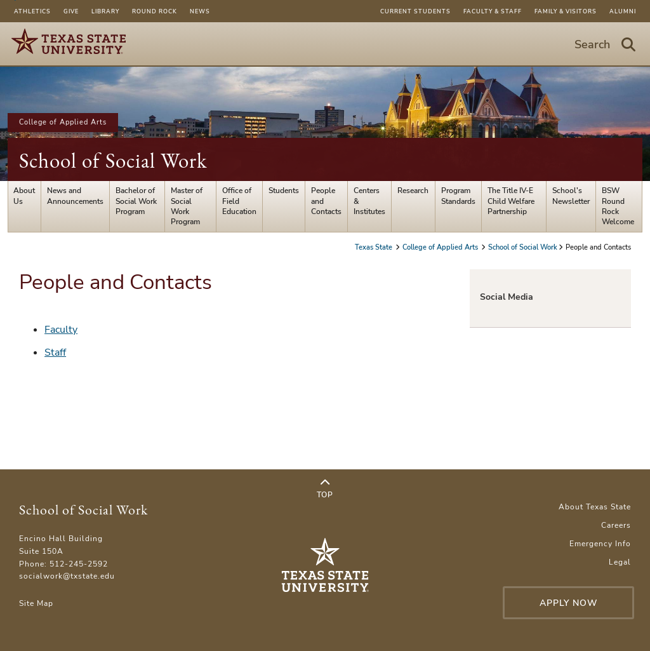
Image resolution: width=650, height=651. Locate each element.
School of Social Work (113, 160)
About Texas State (595, 507)
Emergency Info (600, 544)
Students (284, 190)
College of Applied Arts (63, 122)
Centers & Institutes (369, 201)
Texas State (374, 247)
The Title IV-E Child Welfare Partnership (511, 201)
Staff (55, 352)
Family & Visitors (565, 11)
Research (412, 190)
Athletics (32, 11)
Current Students (415, 11)
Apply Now (569, 603)
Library (105, 11)
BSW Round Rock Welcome (618, 206)
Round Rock (154, 11)
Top (324, 489)
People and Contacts (326, 201)
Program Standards (458, 195)
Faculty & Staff (492, 11)
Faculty (60, 330)
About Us (24, 195)
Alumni (622, 11)
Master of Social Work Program (186, 206)
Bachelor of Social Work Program (136, 201)
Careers (616, 525)
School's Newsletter (571, 195)
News (200, 11)
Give (71, 11)
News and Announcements (75, 195)
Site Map (36, 603)
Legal (620, 562)
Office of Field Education (239, 201)
